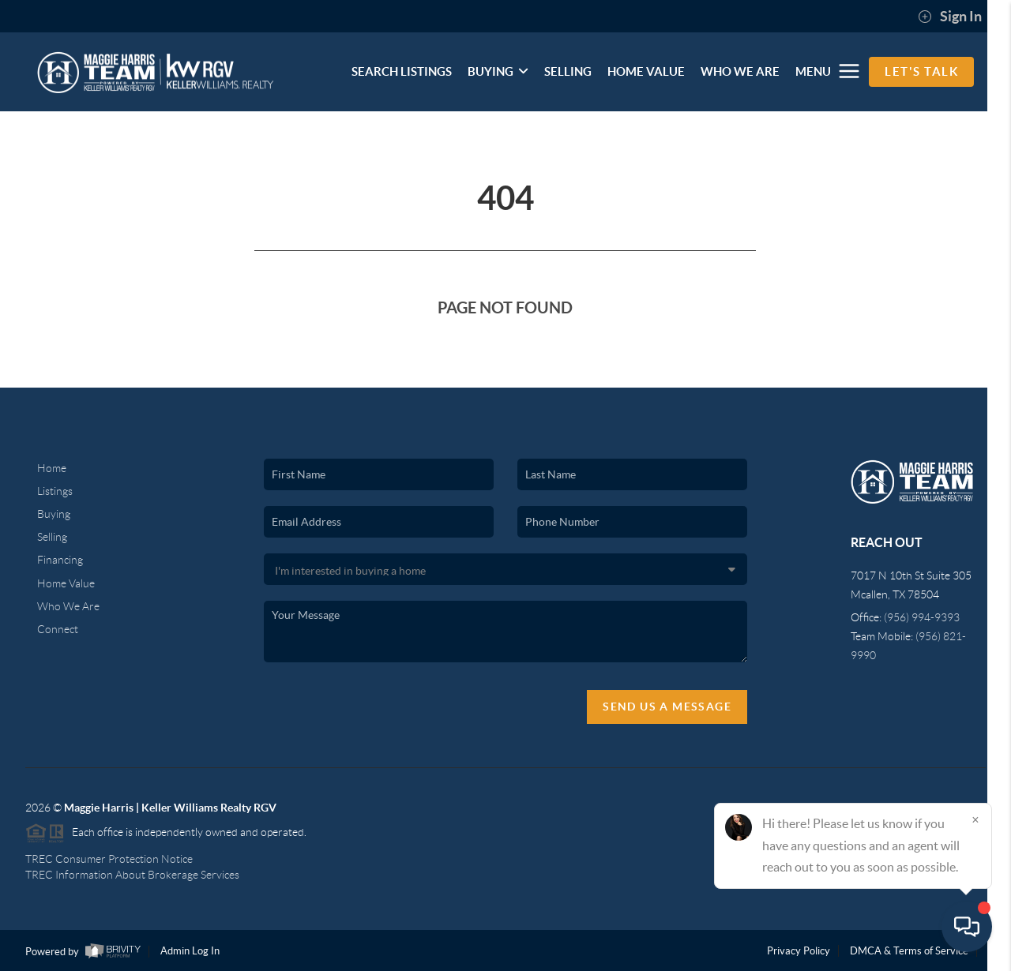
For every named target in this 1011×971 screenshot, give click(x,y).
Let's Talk (921, 71)
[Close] (975, 819)
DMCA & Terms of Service (909, 951)
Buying (53, 514)
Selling (52, 536)
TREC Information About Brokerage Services (132, 874)
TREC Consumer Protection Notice (109, 859)
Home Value (66, 583)
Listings (55, 491)
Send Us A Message (667, 706)
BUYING (498, 71)
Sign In (950, 16)
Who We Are (68, 606)
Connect (57, 629)
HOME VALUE (646, 71)
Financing (60, 559)
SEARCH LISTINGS (401, 71)
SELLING (568, 71)
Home (51, 468)
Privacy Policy (798, 951)
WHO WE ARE (740, 71)
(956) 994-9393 (922, 617)
